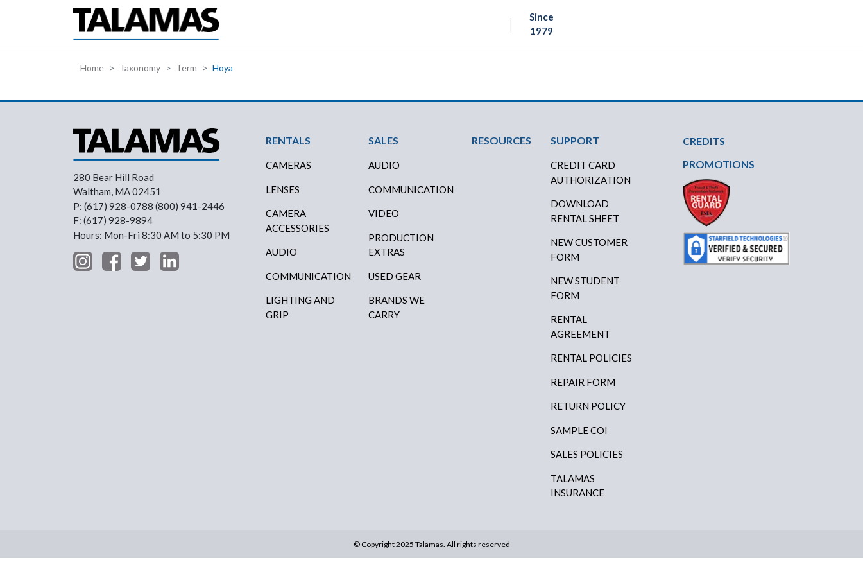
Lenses (283, 198)
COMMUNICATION (411, 198)
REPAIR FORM (583, 390)
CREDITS (387, 28)
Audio (281, 260)
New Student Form (585, 297)
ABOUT (525, 28)
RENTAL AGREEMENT (580, 335)
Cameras (288, 174)
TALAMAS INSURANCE (577, 494)
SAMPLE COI (579, 438)
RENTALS (275, 28)
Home (92, 76)
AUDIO (384, 174)
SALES (331, 28)
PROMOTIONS (719, 172)
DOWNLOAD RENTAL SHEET (585, 220)
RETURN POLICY (588, 415)
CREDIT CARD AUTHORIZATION (591, 181)
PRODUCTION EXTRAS (401, 253)
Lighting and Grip (300, 316)
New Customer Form (589, 258)
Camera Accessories (297, 229)
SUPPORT (586, 28)
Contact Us (744, 28)
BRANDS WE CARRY (396, 316)
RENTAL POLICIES (591, 366)
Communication (308, 284)
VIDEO (383, 222)
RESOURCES (458, 28)
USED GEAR (394, 284)
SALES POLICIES (587, 463)
